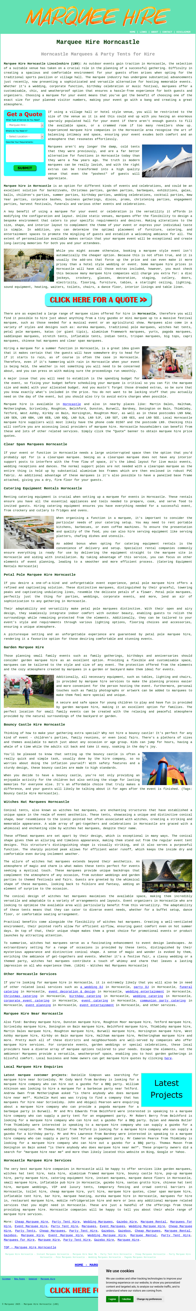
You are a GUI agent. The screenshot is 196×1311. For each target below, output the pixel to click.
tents (25, 909)
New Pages (19, 1279)
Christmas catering (20, 996)
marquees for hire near (24, 1102)
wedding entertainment (145, 991)
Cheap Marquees (52, 1231)
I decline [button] (126, 1299)
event (114, 121)
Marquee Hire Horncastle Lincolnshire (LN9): (43, 63)
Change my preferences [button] (149, 1299)
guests (67, 353)
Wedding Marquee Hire (147, 1226)
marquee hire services (23, 1214)
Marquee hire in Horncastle (27, 186)
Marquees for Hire (19, 1240)
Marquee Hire (32, 1235)
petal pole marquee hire (152, 583)
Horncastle (147, 313)
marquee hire (15, 422)
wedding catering (148, 996)
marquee (113, 383)
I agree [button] (112, 1299)
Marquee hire (15, 404)
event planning (38, 1005)
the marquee (182, 383)
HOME (133, 32)
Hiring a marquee (18, 348)
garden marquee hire (39, 660)
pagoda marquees (176, 331)
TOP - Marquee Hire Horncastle (30, 1247)
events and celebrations (140, 186)
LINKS (143, 32)
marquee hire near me (116, 1147)
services (55, 987)
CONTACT (167, 32)
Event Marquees (112, 1226)
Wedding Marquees (98, 1221)
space (81, 125)
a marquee (122, 518)
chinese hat (32, 341)
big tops (171, 336)
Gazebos (107, 1231)
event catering (95, 1000)
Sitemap (6, 1279)
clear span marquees (84, 341)
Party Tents (25, 1231)
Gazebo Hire (127, 1221)
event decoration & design (72, 991)
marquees (169, 86)
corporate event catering (26, 1000)
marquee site (174, 552)
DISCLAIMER (183, 32)
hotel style (94, 264)
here (168, 1058)
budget (73, 387)
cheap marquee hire (67, 1191)
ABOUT (154, 32)
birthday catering (85, 996)
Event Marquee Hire (31, 1226)
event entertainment (97, 1005)
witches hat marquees (51, 861)
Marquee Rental (153, 1221)
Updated (33, 1279)
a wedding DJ (91, 987)
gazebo (112, 318)
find (16, 1022)
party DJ (141, 987)
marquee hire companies (109, 273)
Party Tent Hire (66, 1221)
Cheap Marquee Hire (31, 1221)
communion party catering (163, 1000)
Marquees (155, 322)
